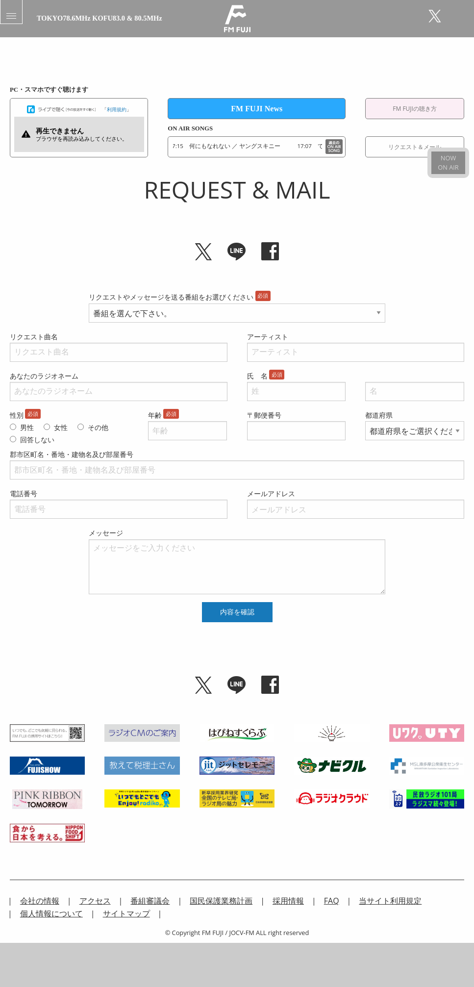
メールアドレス (271, 493)
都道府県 (379, 415)
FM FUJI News (256, 108)
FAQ (331, 900)
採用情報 (288, 900)
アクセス (95, 900)
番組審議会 (150, 900)
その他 (98, 427)
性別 (17, 415)
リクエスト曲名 (34, 336)
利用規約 (116, 108)
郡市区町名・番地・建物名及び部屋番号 (71, 454)
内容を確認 (237, 612)
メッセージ (106, 532)
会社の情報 (39, 900)
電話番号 (23, 493)
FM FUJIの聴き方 (415, 108)
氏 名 (257, 375)
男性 (27, 427)
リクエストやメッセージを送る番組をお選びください (171, 297)
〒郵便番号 (264, 415)
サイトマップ (126, 913)
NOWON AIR (448, 162)
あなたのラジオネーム (44, 375)
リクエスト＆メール (414, 147)
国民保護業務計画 (221, 900)
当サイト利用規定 (390, 900)
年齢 (155, 415)
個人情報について (51, 913)
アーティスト (267, 336)
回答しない (37, 439)
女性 (61, 427)
